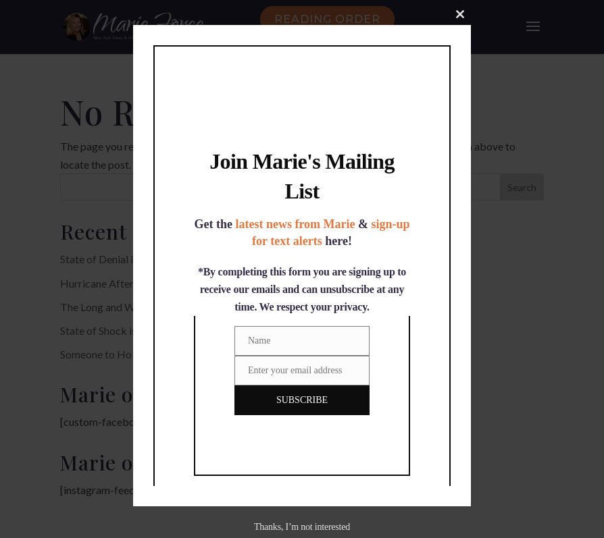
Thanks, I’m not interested (302, 527)
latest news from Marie (295, 224)
